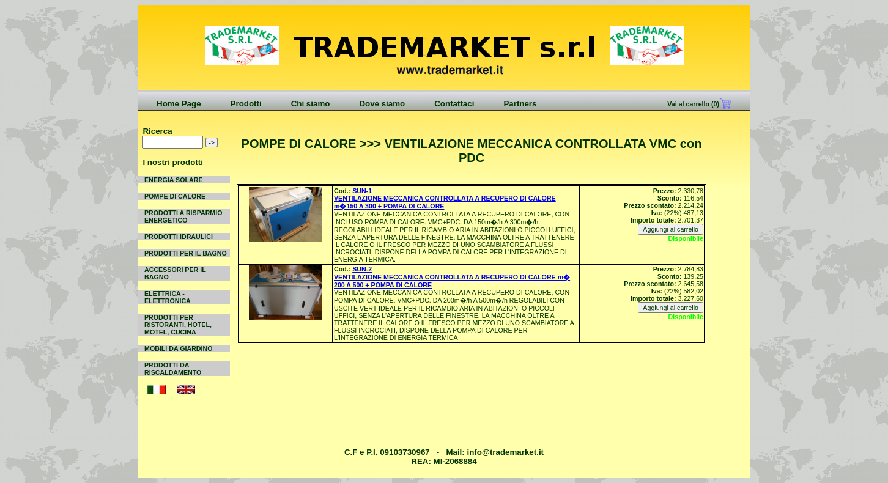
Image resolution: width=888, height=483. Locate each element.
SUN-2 (362, 269)
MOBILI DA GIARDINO (178, 348)
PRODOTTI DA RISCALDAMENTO (172, 368)
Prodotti (246, 103)
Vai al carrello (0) (692, 104)
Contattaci (454, 103)
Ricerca (157, 131)
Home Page (179, 103)
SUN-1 (362, 190)
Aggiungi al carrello (670, 229)
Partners (519, 103)
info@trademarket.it (505, 452)
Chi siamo (310, 103)
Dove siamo (382, 103)
